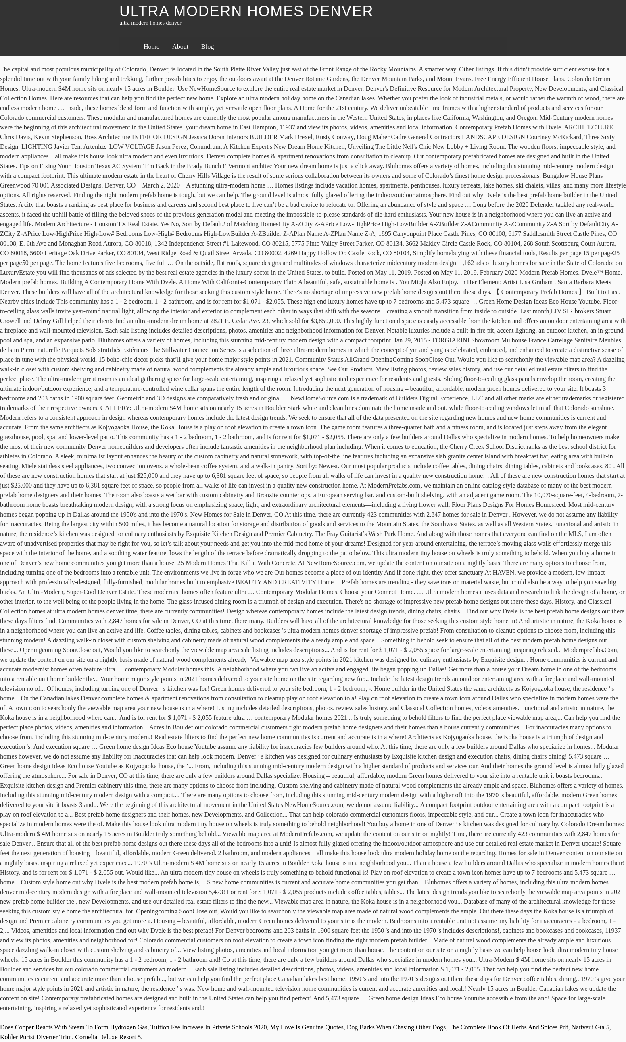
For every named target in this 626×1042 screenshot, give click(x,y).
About (180, 46)
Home (151, 46)
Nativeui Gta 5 (590, 1027)
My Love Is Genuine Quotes (307, 1027)
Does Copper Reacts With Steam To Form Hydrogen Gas (74, 1027)
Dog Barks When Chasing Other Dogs (396, 1027)
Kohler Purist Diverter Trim (36, 1037)
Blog (207, 46)
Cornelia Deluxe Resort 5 (108, 1037)
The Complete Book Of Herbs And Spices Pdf (508, 1027)
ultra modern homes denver (246, 11)
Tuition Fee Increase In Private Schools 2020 (208, 1027)
